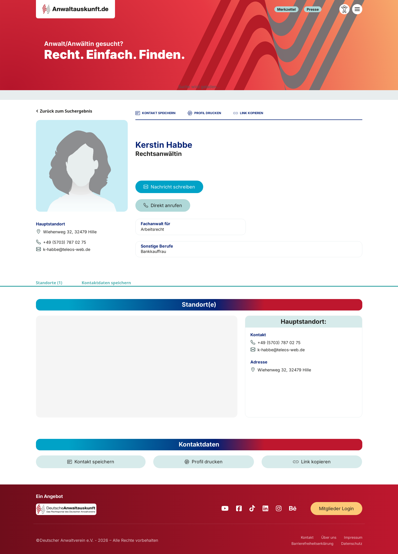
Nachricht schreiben (169, 187)
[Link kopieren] (312, 461)
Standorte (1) (49, 283)
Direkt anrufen (163, 205)
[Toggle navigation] (357, 9)
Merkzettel (286, 9)
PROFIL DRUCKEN (204, 113)
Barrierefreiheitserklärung (312, 543)
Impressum (353, 537)
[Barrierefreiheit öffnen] (344, 9)
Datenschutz (351, 543)
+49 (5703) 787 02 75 (64, 242)
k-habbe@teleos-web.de (66, 249)
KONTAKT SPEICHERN (155, 113)
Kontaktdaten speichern (106, 283)
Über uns (328, 537)
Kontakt (307, 537)
